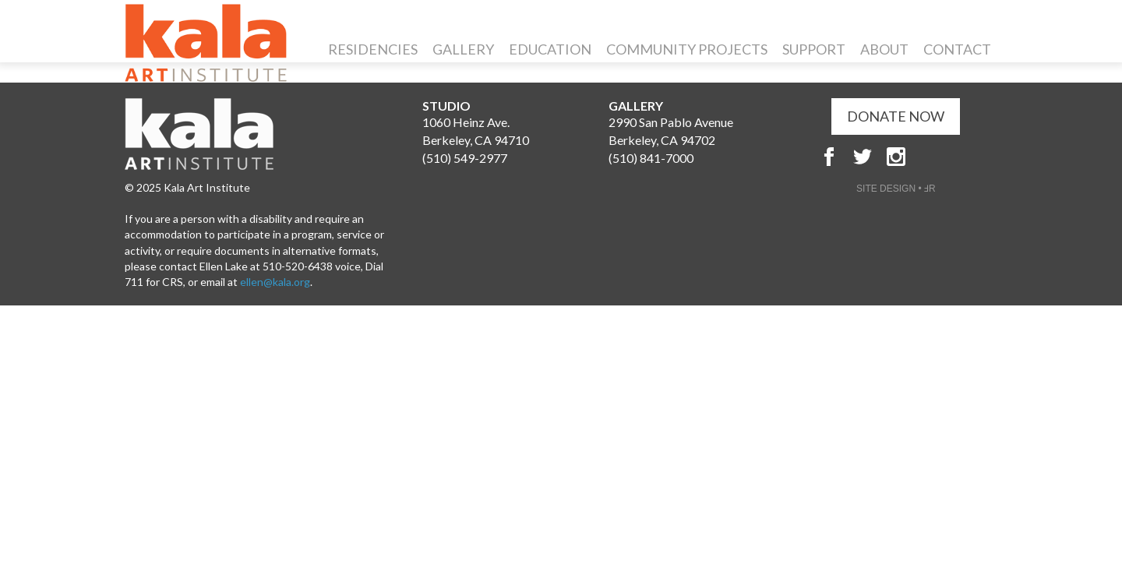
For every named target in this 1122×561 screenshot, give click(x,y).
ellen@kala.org (275, 281)
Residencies (373, 49)
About (884, 49)
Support (813, 49)
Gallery (463, 49)
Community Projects (686, 49)
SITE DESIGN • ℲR (896, 188)
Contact (957, 49)
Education (550, 49)
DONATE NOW (895, 116)
